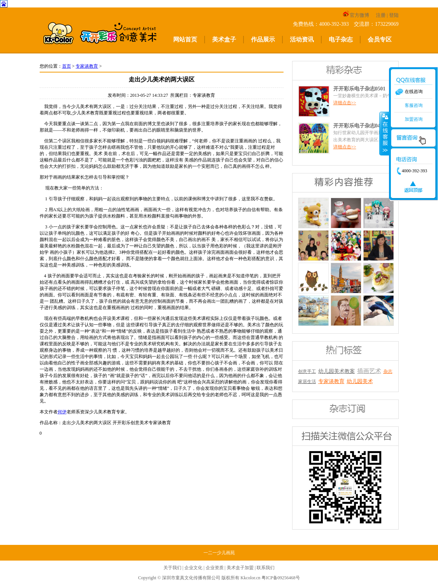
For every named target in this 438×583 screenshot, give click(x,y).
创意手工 (307, 371)
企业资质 (215, 567)
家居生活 (307, 381)
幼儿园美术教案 (336, 371)
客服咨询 (414, 105)
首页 (66, 66)
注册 (381, 15)
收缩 (384, 133)
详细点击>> (344, 102)
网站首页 (185, 39)
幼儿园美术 (360, 381)
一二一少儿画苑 (219, 552)
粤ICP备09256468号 (280, 577)
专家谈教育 (87, 66)
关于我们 (172, 567)
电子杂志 (341, 39)
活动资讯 (302, 39)
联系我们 (266, 567)
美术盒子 (224, 39)
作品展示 (263, 39)
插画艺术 (369, 371)
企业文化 (193, 567)
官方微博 (356, 15)
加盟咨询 (414, 119)
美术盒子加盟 (240, 567)
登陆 (394, 15)
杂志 (387, 371)
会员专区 (380, 39)
